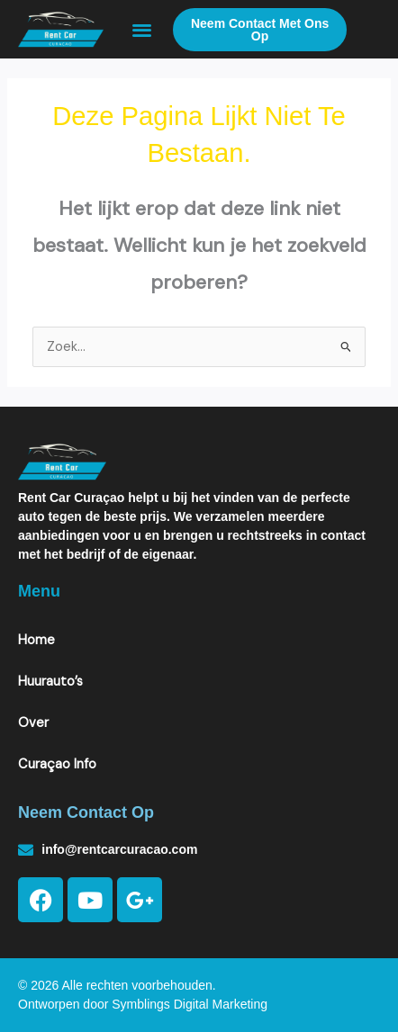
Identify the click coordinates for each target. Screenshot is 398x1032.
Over (33, 722)
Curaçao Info (57, 764)
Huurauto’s (50, 681)
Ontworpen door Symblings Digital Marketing (142, 1004)
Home (36, 640)
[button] (142, 29)
